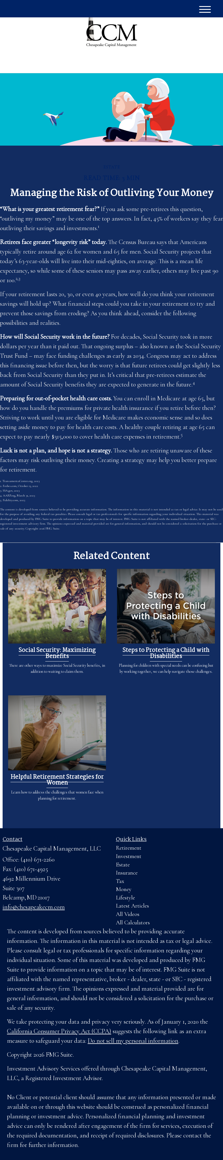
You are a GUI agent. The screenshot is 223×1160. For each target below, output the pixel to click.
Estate (123, 864)
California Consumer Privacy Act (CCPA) (59, 1031)
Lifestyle (125, 897)
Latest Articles (132, 905)
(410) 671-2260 (164, 62)
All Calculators (133, 922)
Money (124, 889)
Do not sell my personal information (133, 1040)
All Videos (127, 914)
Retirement (128, 847)
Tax (120, 881)
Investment (128, 856)
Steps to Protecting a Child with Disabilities (166, 653)
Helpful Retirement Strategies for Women (57, 780)
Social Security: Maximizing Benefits (57, 653)
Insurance (127, 872)
